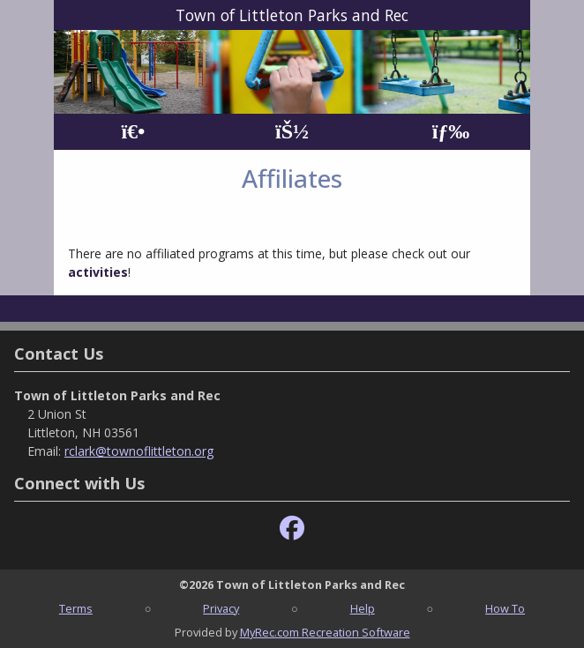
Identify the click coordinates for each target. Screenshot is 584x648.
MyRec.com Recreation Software (325, 632)
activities (98, 272)
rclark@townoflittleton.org (138, 451)
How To (505, 608)
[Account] (292, 132)
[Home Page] (133, 132)
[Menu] (451, 132)
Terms (76, 608)
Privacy (221, 608)
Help (362, 608)
